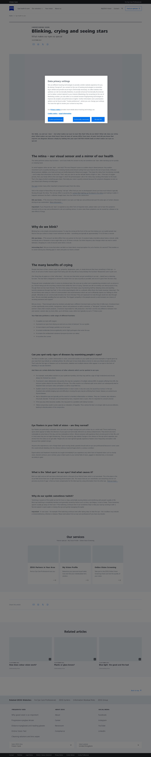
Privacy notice (55, 110)
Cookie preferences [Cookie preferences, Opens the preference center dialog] (55, 119)
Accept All (98, 119)
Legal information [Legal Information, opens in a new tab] (65, 113)
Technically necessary (81, 119)
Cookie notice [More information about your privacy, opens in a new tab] (53, 113)
